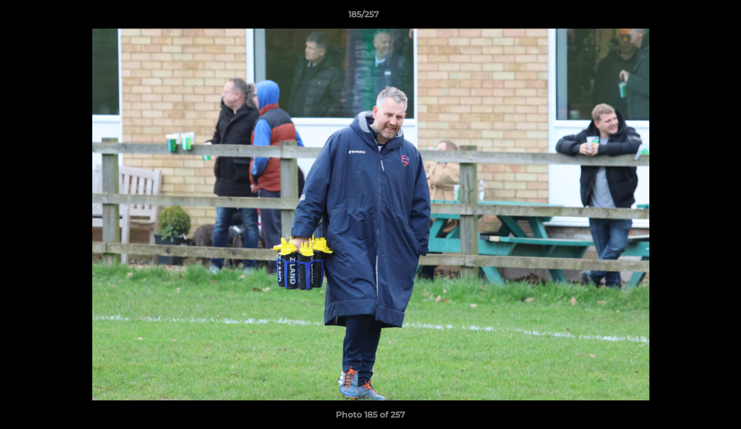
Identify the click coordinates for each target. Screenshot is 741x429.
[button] (691, 17)
